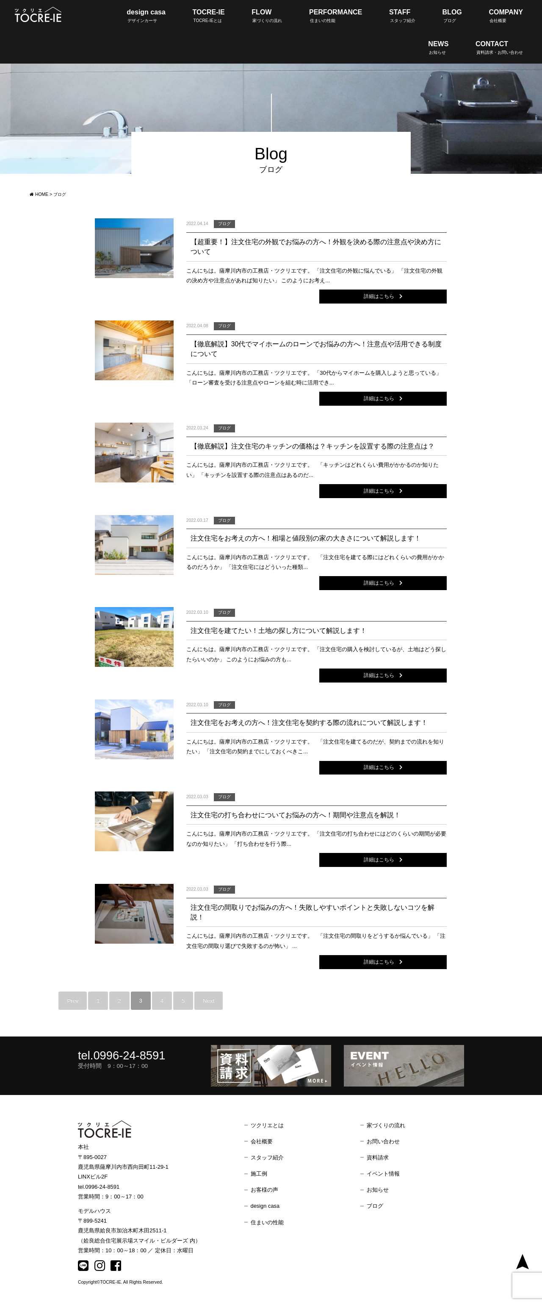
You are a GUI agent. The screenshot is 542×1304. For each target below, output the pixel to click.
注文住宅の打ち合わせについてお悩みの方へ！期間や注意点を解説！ (296, 815)
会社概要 (262, 1143)
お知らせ (378, 1191)
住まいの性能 (267, 1223)
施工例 (259, 1175)
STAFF (402, 15)
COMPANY (506, 15)
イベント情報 (383, 1175)
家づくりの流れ (386, 1126)
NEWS (438, 47)
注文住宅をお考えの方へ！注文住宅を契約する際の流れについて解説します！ (309, 723)
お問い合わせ (383, 1143)
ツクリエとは (267, 1126)
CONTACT (499, 47)
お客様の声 (264, 1191)
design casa (146, 15)
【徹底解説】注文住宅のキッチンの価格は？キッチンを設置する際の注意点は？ (312, 446)
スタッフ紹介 (267, 1159)
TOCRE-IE (209, 15)
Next (208, 1002)
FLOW (267, 15)
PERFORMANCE (335, 15)
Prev (72, 1002)
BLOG (452, 15)
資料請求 (378, 1159)
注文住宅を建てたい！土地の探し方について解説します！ (279, 631)
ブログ (375, 1207)
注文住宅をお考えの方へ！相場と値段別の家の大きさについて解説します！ (306, 538)
